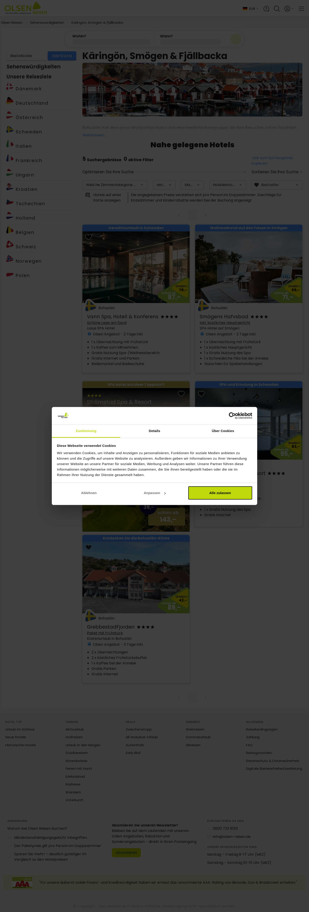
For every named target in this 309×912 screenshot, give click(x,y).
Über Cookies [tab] (223, 431)
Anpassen (155, 493)
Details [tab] (154, 431)
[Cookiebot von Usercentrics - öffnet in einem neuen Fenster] (232, 415)
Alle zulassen (220, 493)
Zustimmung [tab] (86, 431)
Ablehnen (89, 493)
